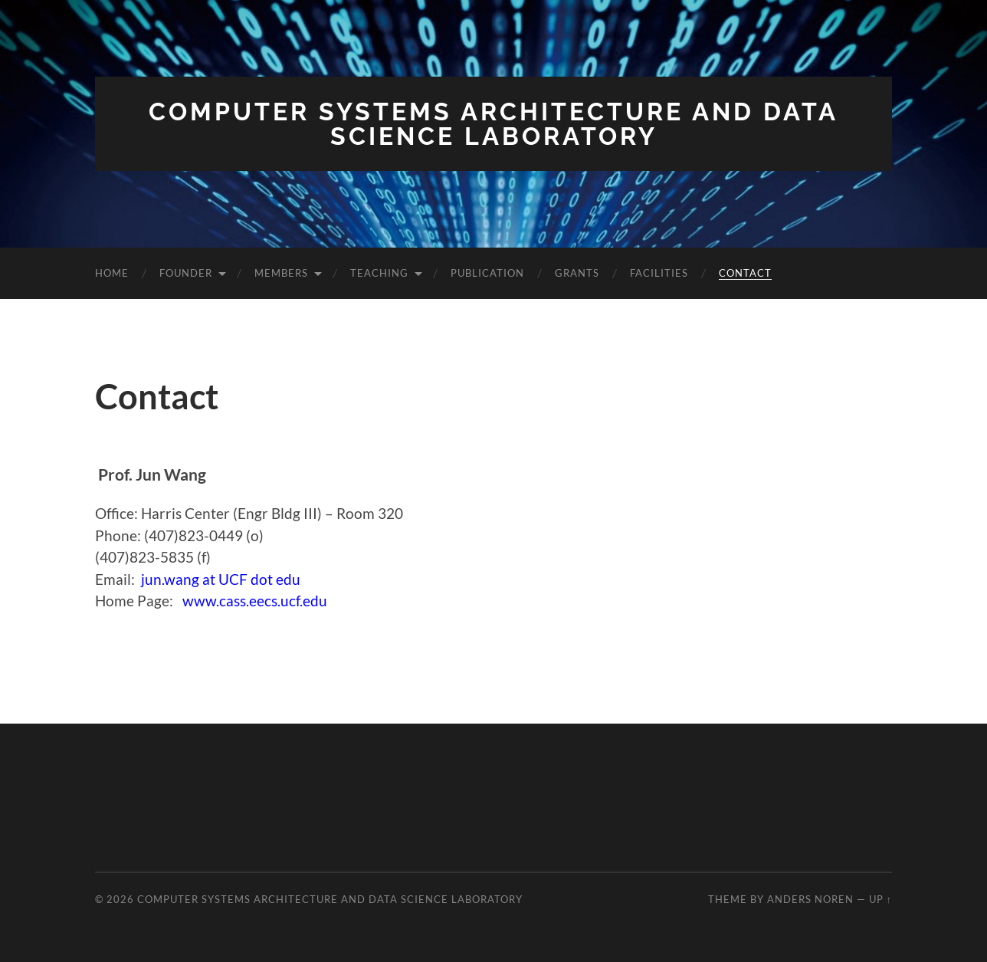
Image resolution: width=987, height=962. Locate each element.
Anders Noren (810, 899)
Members (281, 273)
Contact (745, 273)
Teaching (379, 273)
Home (112, 273)
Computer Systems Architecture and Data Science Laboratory (493, 123)
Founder (185, 273)
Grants (577, 273)
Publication (487, 273)
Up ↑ (880, 899)
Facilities (659, 273)
